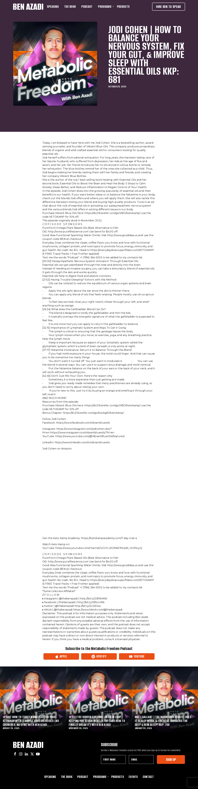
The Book (70, 6)
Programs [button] (105, 6)
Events (133, 776)
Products (123, 6)
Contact (148, 776)
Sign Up (171, 759)
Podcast (86, 6)
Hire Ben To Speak (168, 6)
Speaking (53, 6)
